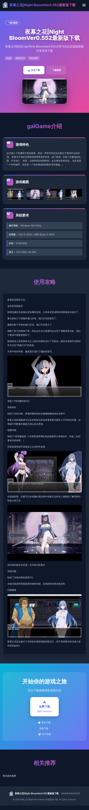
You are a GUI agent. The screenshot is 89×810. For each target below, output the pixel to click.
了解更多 (56, 70)
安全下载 (34, 70)
